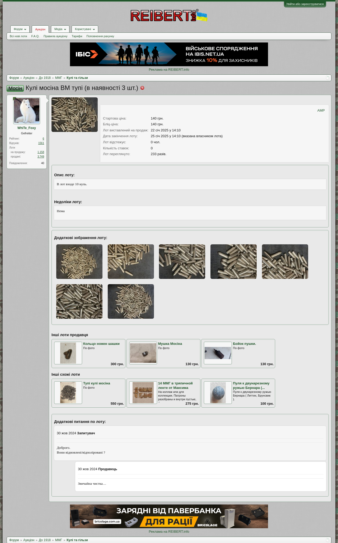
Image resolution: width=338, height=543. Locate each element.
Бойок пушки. (244, 344)
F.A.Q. (35, 36)
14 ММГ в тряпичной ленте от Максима (175, 385)
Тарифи (77, 36)
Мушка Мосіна (170, 344)
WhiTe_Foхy (26, 128)
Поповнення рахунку (100, 36)
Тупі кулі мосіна (96, 383)
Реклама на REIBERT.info (169, 70)
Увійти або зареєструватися (305, 4)
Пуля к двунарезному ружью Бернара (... (251, 385)
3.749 (40, 156)
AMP (321, 110)
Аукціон (40, 29)
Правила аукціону (55, 36)
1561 (41, 143)
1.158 (40, 152)
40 (42, 163)
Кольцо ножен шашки (101, 344)
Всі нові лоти (18, 36)
